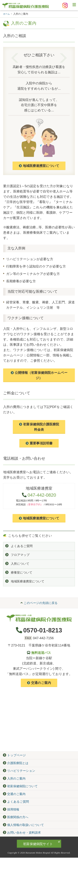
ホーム (7, 13)
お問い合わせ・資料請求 (23, 844)
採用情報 (12, 819)
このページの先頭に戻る (39, 606)
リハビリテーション (20, 776)
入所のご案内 (15, 785)
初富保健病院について (22, 793)
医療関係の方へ (17, 827)
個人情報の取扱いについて (25, 836)
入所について (18, 565)
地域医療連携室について (39, 166)
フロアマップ (18, 555)
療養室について (19, 574)
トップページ (15, 759)
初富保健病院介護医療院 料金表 (39, 426)
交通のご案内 (39, 686)
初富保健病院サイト (41, 855)
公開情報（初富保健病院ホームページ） (39, 375)
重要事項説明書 (39, 443)
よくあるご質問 (19, 546)
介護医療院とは (17, 768)
